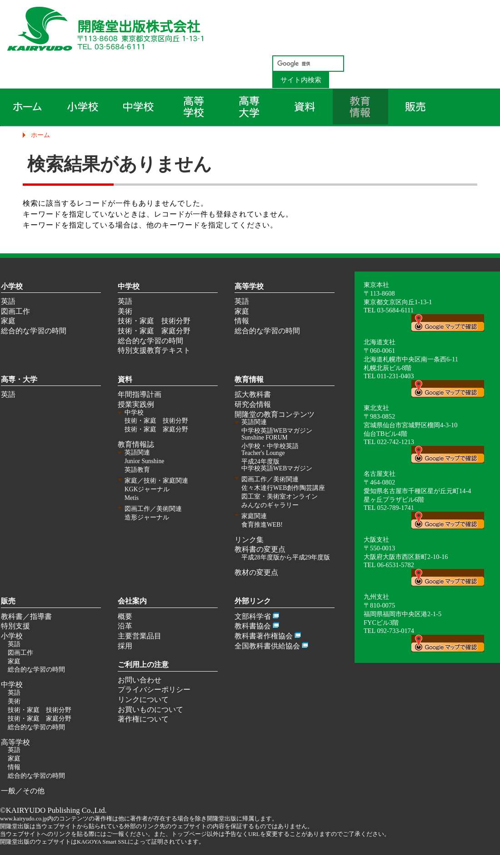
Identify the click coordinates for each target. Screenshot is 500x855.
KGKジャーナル (147, 489)
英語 (8, 301)
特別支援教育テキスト (154, 350)
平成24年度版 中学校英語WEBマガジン (276, 465)
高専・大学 (19, 379)
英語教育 (137, 469)
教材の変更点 (256, 572)
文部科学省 (253, 616)
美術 (125, 311)
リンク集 (249, 540)
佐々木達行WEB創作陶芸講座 (283, 487)
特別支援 (15, 626)
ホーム (40, 134)
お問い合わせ (139, 680)
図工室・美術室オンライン (279, 496)
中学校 (129, 286)
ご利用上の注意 (143, 664)
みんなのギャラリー (270, 505)
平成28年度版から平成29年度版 (285, 557)
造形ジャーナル (147, 517)
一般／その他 (23, 791)
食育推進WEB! (262, 524)
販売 (8, 601)
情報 (242, 321)
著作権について (143, 719)
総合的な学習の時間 (33, 331)
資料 (125, 379)
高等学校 (249, 286)
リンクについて (143, 699)
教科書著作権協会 (264, 636)
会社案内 (132, 601)
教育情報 (249, 379)
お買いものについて (150, 709)
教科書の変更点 (260, 549)
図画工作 (15, 311)
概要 (125, 616)
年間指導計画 (139, 394)
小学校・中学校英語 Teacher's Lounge (270, 449)
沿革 (125, 626)
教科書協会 (253, 626)
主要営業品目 (139, 636)
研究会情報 (253, 404)
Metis (132, 497)
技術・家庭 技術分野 (154, 321)
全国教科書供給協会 (267, 646)
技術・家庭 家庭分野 (154, 331)
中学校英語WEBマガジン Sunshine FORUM (276, 434)
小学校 (12, 286)
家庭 (8, 321)
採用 (125, 646)
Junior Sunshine (144, 461)
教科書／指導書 (26, 616)
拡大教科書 (253, 394)
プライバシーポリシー (154, 689)
